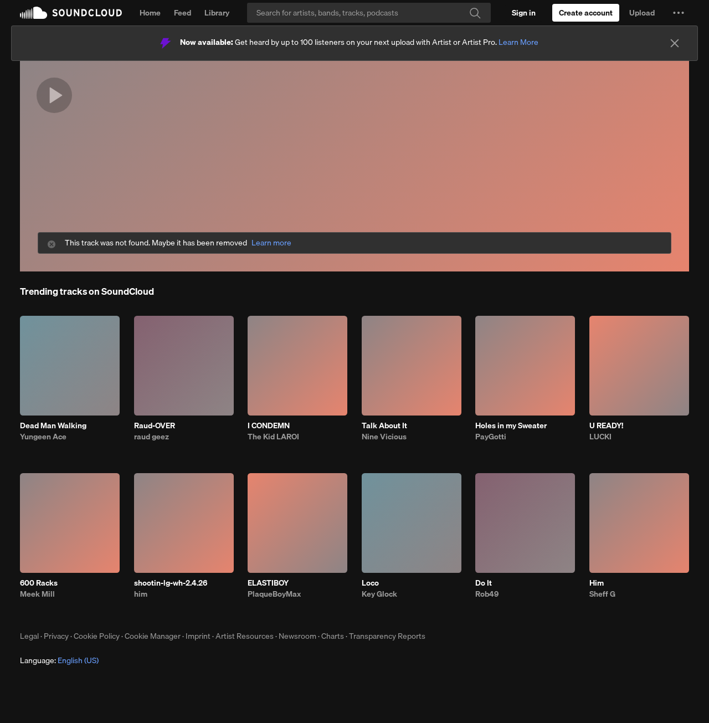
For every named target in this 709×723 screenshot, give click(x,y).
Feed (182, 13)
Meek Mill (37, 593)
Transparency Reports (387, 636)
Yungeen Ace (43, 436)
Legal (29, 636)
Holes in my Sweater (511, 425)
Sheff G (602, 593)
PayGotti (490, 436)
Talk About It (384, 425)
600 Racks (39, 582)
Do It (483, 582)
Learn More (518, 42)
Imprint (198, 636)
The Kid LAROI (273, 436)
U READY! (606, 425)
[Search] (369, 13)
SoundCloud (71, 13)
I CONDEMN (269, 425)
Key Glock (379, 593)
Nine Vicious (384, 436)
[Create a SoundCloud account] (585, 13)
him (140, 593)
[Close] (675, 43)
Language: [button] (59, 660)
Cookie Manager (153, 636)
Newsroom (297, 636)
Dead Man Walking (53, 425)
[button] (678, 12)
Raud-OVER (154, 425)
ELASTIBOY (268, 582)
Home (150, 13)
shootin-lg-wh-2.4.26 (170, 582)
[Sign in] (523, 13)
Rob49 (487, 593)
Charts (332, 636)
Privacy (56, 636)
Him (596, 582)
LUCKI (600, 436)
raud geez (151, 436)
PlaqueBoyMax (274, 593)
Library (216, 13)
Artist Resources (244, 636)
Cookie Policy (97, 636)
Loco (370, 582)
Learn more (271, 243)
